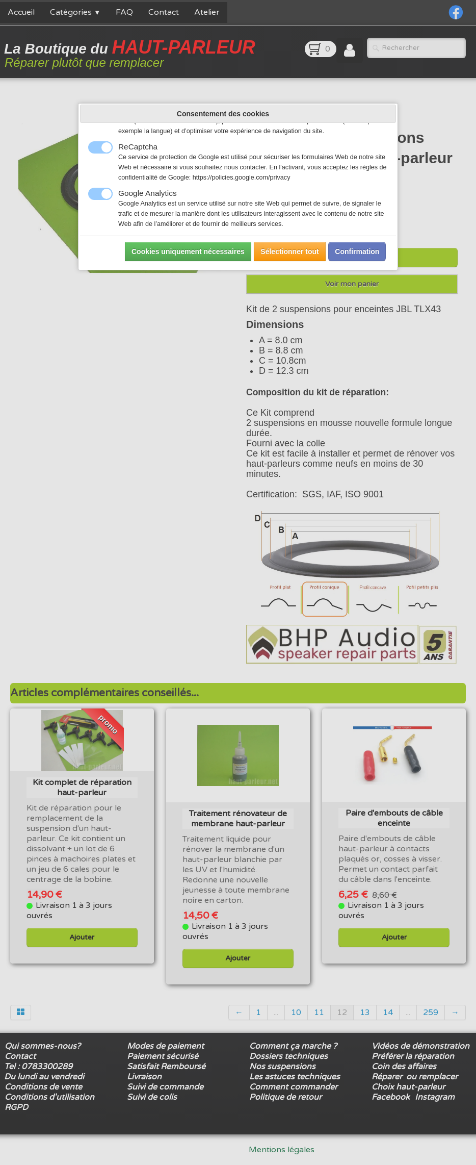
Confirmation (357, 251)
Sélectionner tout (289, 251)
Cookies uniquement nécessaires (188, 251)
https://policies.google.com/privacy (241, 177)
